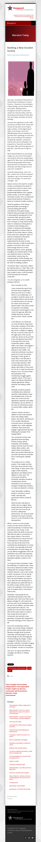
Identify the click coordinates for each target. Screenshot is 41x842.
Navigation (11, 23)
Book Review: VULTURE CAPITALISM (19, 789)
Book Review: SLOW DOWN (17, 786)
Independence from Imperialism (17, 687)
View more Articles (13, 796)
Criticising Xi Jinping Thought (17, 764)
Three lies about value (15, 721)
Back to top (14, 809)
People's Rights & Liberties (16, 689)
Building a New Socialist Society (18, 748)
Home (8, 809)
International (10, 695)
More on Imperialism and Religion (18, 740)
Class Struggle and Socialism (16, 684)
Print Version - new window (17, 668)
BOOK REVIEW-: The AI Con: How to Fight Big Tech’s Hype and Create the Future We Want (19, 712)
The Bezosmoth (13, 782)
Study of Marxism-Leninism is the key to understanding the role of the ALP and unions (20, 777)
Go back (11, 676)
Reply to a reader (14, 761)
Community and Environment (16, 691)
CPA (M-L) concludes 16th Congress (19, 772)
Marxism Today (11, 693)
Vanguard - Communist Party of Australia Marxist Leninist (19, 830)
